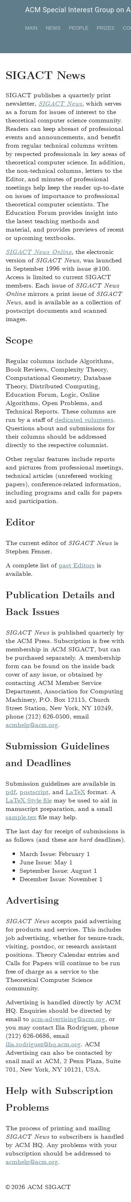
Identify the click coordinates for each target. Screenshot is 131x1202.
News (53, 28)
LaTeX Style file (29, 800)
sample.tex (21, 816)
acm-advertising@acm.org (68, 1018)
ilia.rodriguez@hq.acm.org (43, 1043)
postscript (34, 791)
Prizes (106, 28)
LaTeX (75, 791)
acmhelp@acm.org (32, 724)
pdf (11, 791)
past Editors (77, 564)
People (78, 28)
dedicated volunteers (84, 419)
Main (31, 28)
